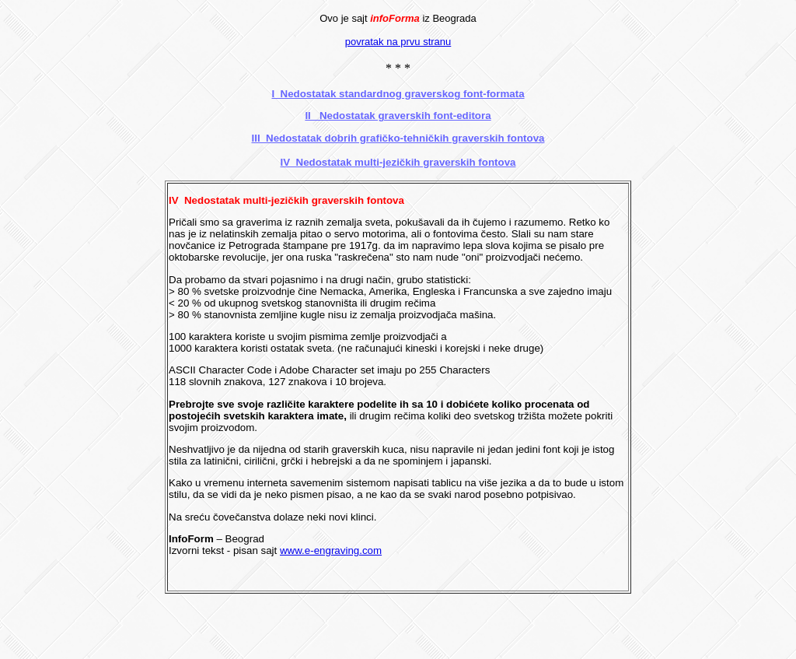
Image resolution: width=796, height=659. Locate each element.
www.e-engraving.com (331, 550)
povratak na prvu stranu (398, 41)
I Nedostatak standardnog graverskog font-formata (397, 94)
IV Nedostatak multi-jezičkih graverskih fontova (398, 162)
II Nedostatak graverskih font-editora (398, 115)
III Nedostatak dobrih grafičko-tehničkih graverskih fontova (398, 138)
